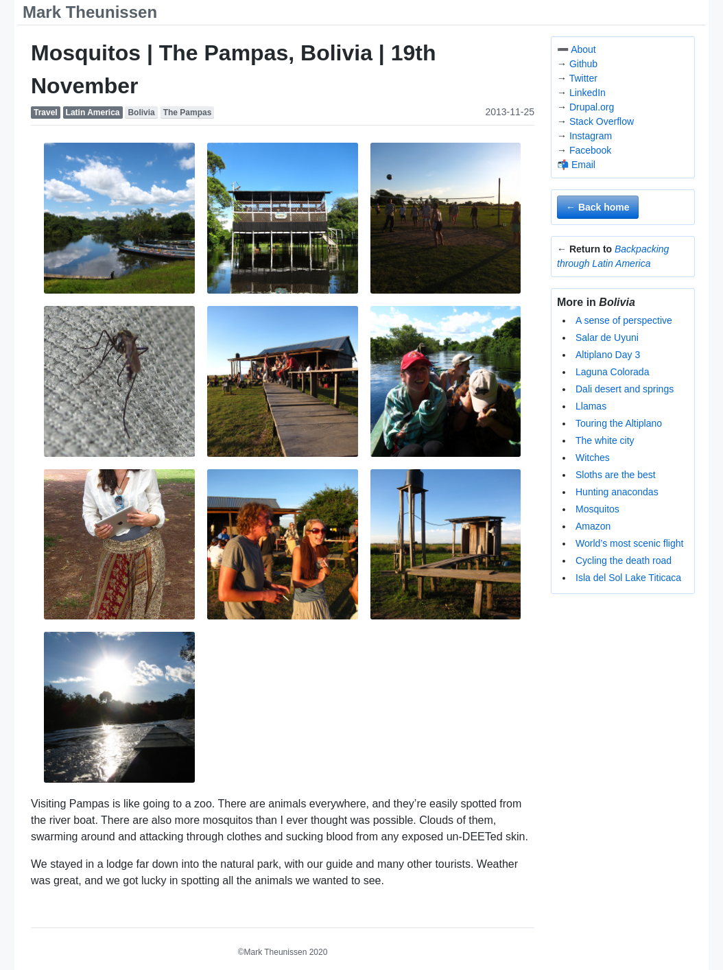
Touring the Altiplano (619, 423)
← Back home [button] (598, 207)
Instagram (590, 135)
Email (583, 164)
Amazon (593, 526)
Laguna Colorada (612, 371)
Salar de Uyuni (607, 337)
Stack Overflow (601, 121)
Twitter (583, 78)
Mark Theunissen (90, 12)
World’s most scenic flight (629, 543)
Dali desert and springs (625, 388)
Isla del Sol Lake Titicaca (628, 577)
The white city (605, 440)
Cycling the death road (624, 560)
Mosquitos (597, 509)
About (583, 49)
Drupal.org (591, 107)
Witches (593, 457)
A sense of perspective (624, 320)
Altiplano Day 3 (608, 354)
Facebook (590, 150)
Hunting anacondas (617, 491)
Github (583, 63)
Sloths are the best (616, 474)
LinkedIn (587, 92)
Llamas (591, 406)
